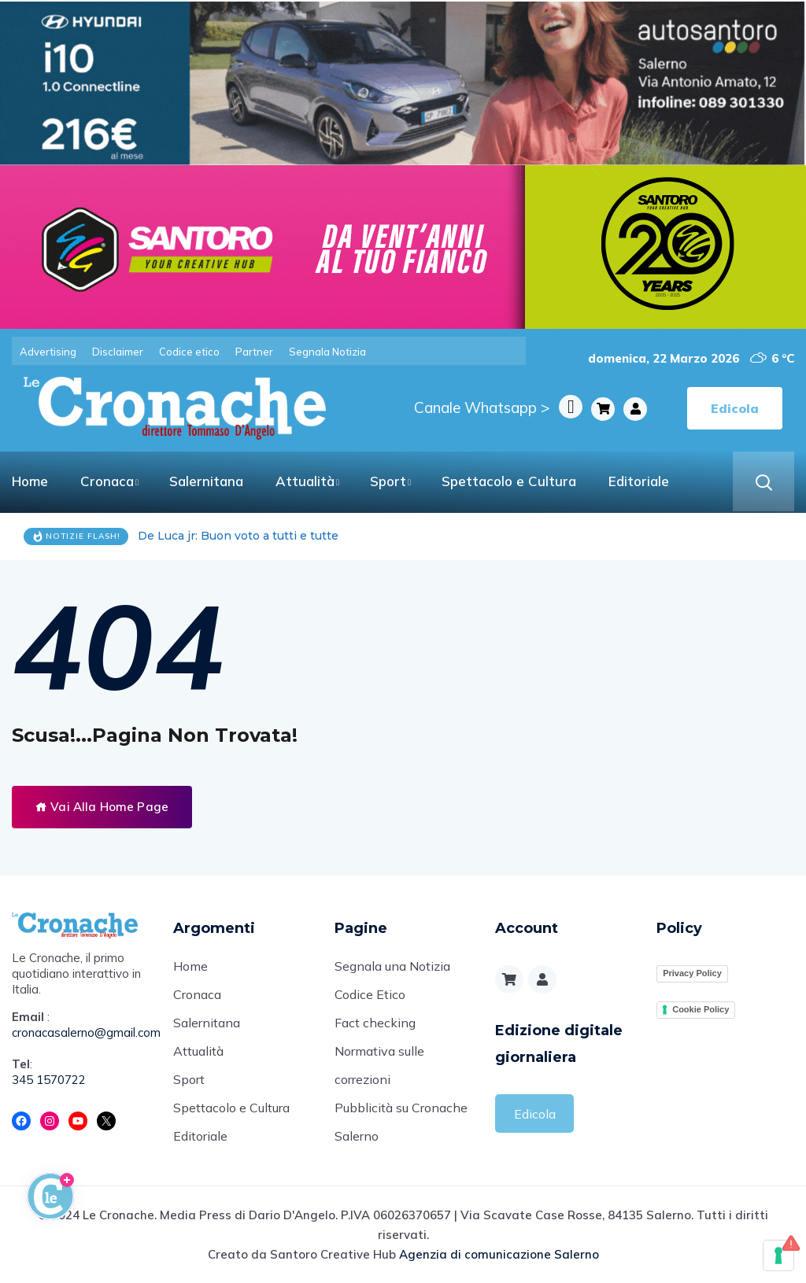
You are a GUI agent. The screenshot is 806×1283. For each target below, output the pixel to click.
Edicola (535, 1114)
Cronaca (107, 481)
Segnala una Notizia (392, 966)
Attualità (305, 481)
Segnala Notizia (327, 351)
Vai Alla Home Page (101, 806)
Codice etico (189, 351)
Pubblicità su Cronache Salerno (401, 1122)
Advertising (48, 351)
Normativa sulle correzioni (379, 1065)
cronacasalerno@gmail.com (81, 1032)
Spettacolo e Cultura (509, 481)
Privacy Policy (692, 973)
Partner (254, 351)
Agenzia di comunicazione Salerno (499, 1254)
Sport (388, 481)
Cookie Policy (700, 1009)
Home (30, 481)
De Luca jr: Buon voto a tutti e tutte (238, 536)
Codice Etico (370, 994)
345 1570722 (49, 1079)
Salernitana (206, 481)
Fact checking (375, 1022)
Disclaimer (117, 351)
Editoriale (638, 481)
